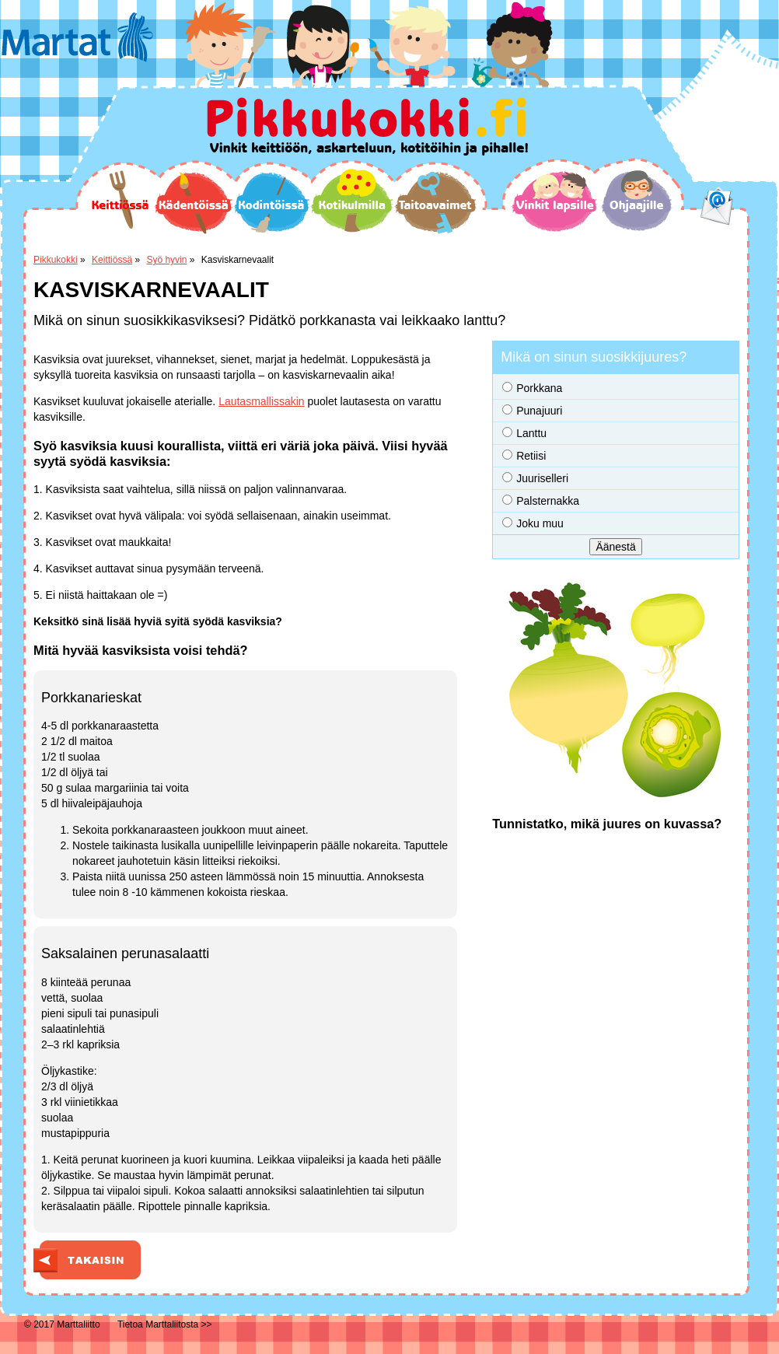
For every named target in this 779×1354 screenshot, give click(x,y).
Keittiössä (119, 200)
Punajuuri (539, 410)
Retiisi (531, 456)
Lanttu (531, 433)
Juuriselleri (542, 478)
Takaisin (87, 1259)
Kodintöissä (271, 202)
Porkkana (539, 388)
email (717, 206)
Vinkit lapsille (555, 201)
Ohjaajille (636, 200)
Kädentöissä (193, 203)
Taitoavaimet (435, 202)
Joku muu (540, 523)
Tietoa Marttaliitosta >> (164, 1324)
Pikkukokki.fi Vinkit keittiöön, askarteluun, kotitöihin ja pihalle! (367, 126)
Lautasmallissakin (261, 401)
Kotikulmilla (351, 201)
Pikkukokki (55, 259)
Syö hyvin (166, 259)
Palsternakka (547, 501)
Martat (77, 37)
